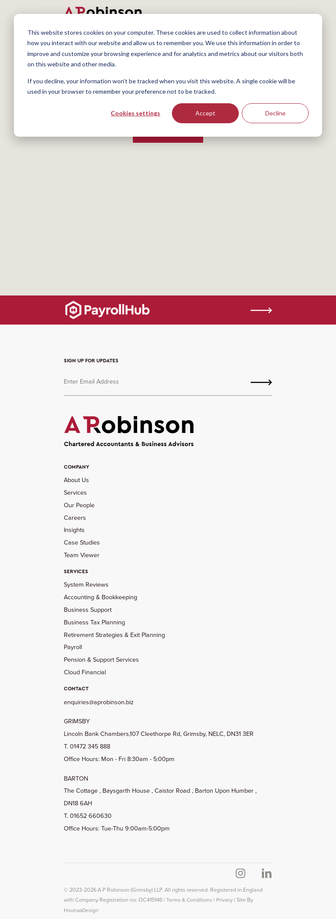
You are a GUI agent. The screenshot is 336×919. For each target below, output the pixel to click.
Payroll (73, 647)
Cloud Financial (85, 672)
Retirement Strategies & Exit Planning (114, 635)
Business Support (88, 609)
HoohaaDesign (81, 910)
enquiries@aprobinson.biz (99, 702)
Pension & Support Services (101, 659)
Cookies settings (135, 113)
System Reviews (86, 584)
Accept (205, 113)
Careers (75, 517)
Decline (275, 113)
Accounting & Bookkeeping (100, 597)
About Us (76, 480)
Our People (79, 505)
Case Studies (82, 542)
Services (75, 492)
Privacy (224, 900)
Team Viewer (81, 555)
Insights (74, 530)
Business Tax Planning (94, 622)
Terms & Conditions (189, 900)
